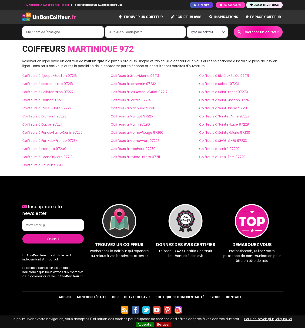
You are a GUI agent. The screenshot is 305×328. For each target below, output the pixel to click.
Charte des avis (137, 297)
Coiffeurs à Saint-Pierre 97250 (223, 108)
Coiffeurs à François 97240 (44, 148)
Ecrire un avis (186, 17)
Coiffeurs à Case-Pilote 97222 (46, 108)
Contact (233, 297)
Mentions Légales (92, 297)
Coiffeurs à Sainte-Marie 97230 (224, 132)
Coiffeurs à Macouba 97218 (133, 108)
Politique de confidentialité (180, 297)
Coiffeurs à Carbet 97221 (42, 100)
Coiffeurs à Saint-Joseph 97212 (224, 100)
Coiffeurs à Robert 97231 (219, 83)
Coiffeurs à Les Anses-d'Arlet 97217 (139, 92)
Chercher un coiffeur (258, 32)
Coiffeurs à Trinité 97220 (219, 148)
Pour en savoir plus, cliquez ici (268, 319)
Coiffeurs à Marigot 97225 (132, 116)
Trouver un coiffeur (141, 17)
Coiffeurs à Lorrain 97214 (131, 100)
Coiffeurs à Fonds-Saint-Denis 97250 (52, 132)
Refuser (163, 324)
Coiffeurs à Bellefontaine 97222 (48, 92)
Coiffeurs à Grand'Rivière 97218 (47, 157)
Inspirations (223, 17)
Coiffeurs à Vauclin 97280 (43, 165)
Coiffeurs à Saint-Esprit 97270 (223, 92)
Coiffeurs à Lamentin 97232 (133, 83)
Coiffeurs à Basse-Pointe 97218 (47, 83)
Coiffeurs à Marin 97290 (130, 124)
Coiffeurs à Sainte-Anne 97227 (224, 116)
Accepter (145, 324)
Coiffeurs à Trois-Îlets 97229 (222, 157)
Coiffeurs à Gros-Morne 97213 (135, 75)
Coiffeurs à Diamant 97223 (44, 116)
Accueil (65, 297)
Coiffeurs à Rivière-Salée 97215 (224, 75)
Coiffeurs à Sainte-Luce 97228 (224, 124)
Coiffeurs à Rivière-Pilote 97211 (135, 157)
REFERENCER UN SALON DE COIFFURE (98, 5)
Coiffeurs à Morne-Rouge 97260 (137, 132)
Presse (215, 297)
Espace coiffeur (263, 17)
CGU (115, 297)
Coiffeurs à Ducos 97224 (42, 124)
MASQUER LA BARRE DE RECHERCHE (47, 5)
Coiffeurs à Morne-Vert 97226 (135, 140)
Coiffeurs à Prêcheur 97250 (133, 148)
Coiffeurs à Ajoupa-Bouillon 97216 (49, 75)
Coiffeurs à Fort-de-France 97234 (50, 140)
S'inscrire (53, 239)
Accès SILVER (264, 5)
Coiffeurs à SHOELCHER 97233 (223, 140)
